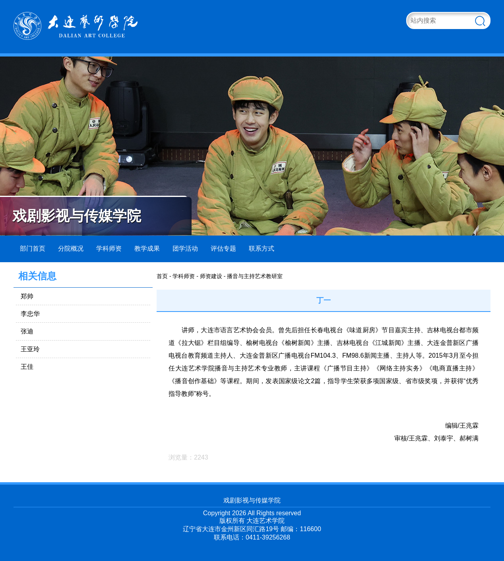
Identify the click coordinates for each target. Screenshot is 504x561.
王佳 (27, 366)
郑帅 (27, 296)
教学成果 (147, 248)
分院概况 (70, 248)
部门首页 (32, 248)
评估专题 (223, 248)
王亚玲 (30, 349)
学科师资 (109, 248)
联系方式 (261, 248)
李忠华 (30, 313)
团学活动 (185, 248)
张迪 (27, 331)
